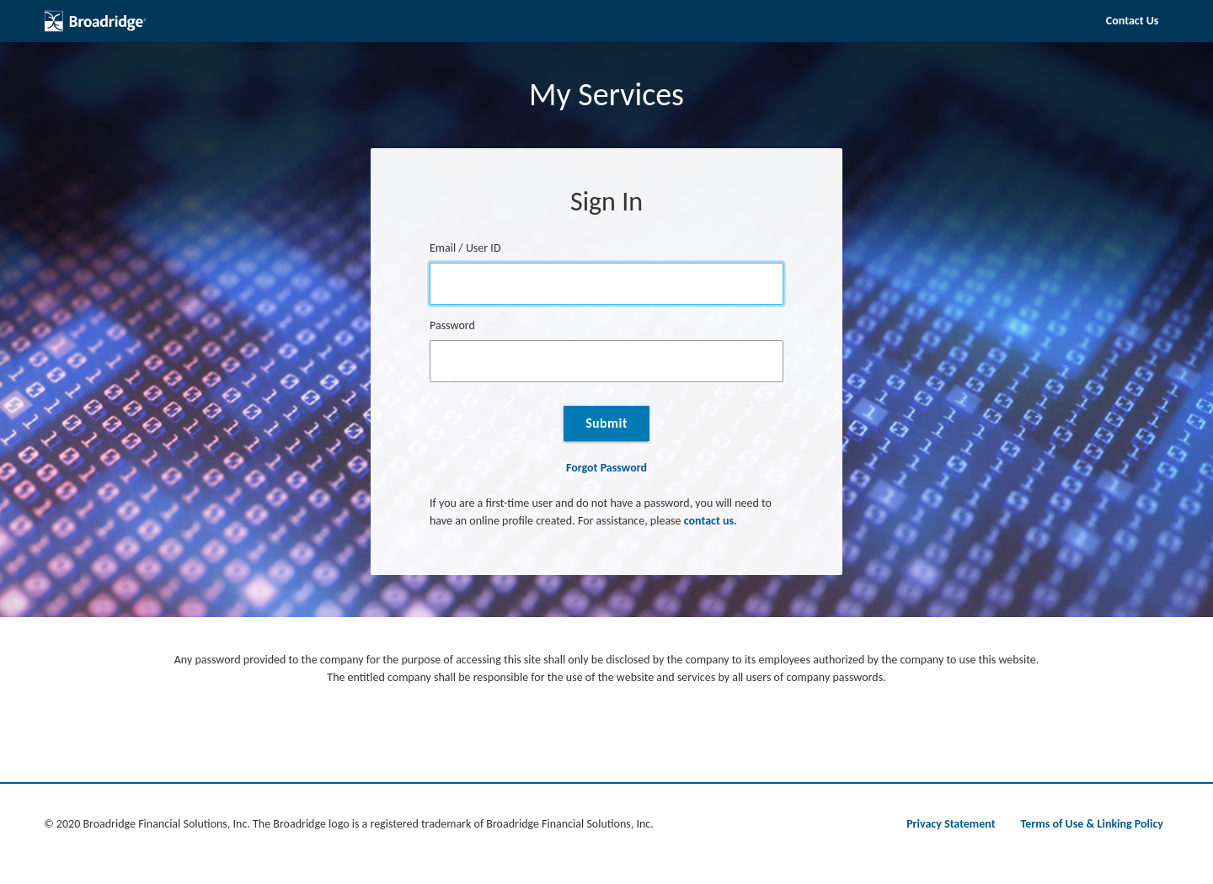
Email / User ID (465, 248)
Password (452, 325)
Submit (606, 423)
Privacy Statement (950, 824)
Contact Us (1132, 20)
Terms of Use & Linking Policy (1092, 824)
